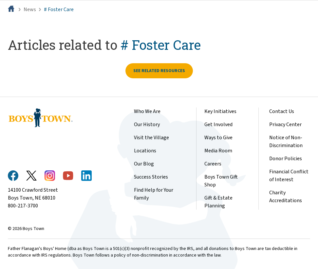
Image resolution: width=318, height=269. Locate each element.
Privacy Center (285, 124)
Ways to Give (218, 137)
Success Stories (151, 177)
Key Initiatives (220, 111)
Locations (145, 150)
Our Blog (144, 163)
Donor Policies (285, 158)
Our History (147, 124)
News (30, 9)
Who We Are (147, 111)
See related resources (159, 70)
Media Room (218, 150)
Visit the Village (151, 137)
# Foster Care (59, 9)
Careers (212, 163)
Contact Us (281, 111)
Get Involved (218, 124)
